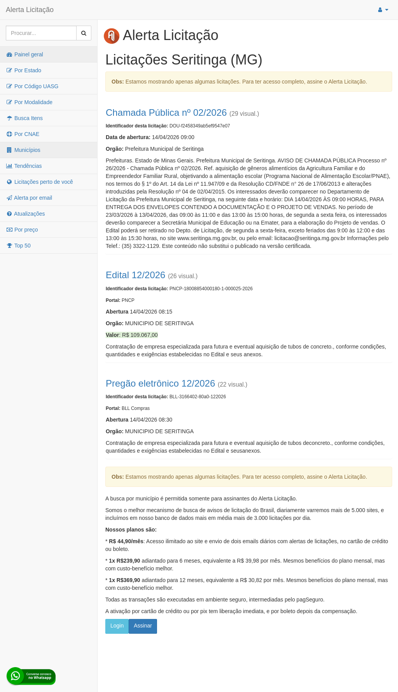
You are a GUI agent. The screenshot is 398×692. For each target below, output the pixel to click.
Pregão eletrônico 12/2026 (160, 383)
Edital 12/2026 (135, 275)
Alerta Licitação (30, 10)
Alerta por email (29, 198)
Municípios (23, 150)
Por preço (22, 230)
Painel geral (24, 54)
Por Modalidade (29, 102)
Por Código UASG (32, 86)
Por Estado (23, 70)
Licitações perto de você (39, 182)
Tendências (24, 166)
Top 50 (18, 245)
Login (117, 625)
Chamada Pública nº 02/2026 (166, 112)
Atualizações (25, 214)
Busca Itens (24, 118)
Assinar (143, 625)
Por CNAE (22, 134)
